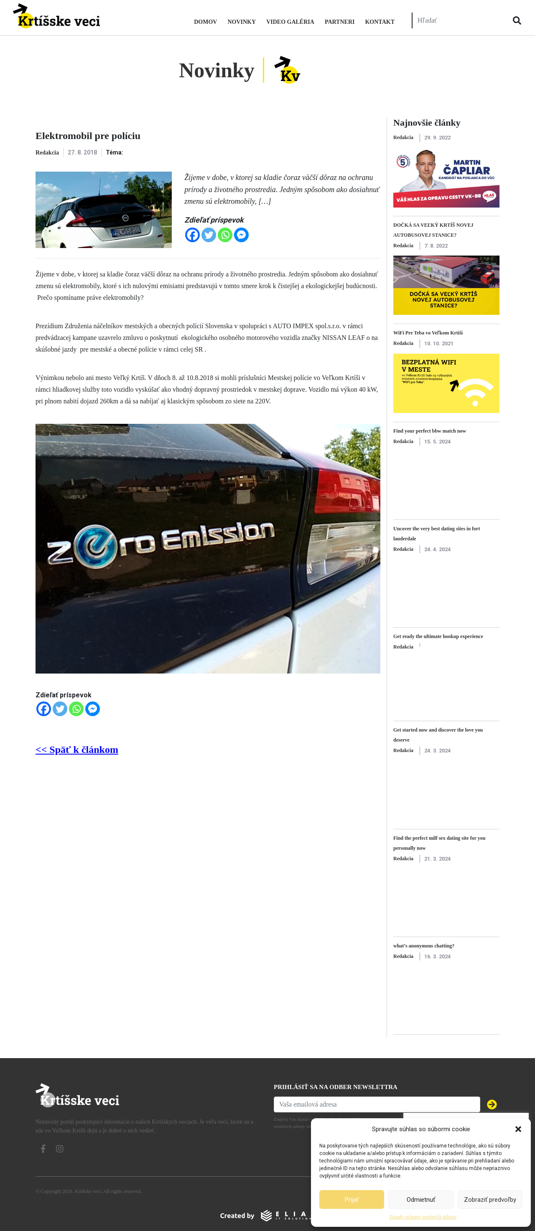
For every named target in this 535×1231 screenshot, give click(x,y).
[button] (518, 1129)
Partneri (340, 22)
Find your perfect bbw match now (429, 431)
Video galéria (290, 22)
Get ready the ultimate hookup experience (438, 636)
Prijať (352, 1199)
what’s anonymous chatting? (423, 946)
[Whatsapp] (225, 235)
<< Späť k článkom (77, 749)
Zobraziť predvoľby (490, 1199)
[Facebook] (192, 235)
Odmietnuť (421, 1199)
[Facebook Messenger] (241, 235)
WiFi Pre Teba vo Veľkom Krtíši (428, 333)
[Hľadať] (457, 20)
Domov (205, 22)
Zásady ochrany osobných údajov (423, 1217)
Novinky (241, 22)
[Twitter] (208, 235)
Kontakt (380, 22)
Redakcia (47, 152)
